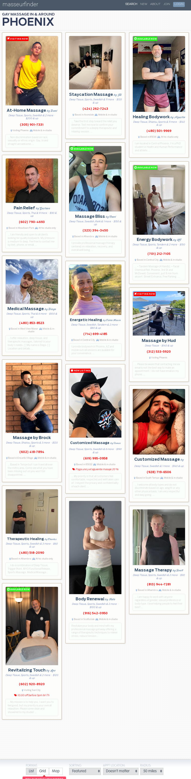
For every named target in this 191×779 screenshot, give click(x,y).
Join (166, 4)
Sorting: (75, 765)
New (143, 4)
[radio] (31, 771)
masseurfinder (20, 5)
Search (131, 4)
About (155, 4)
